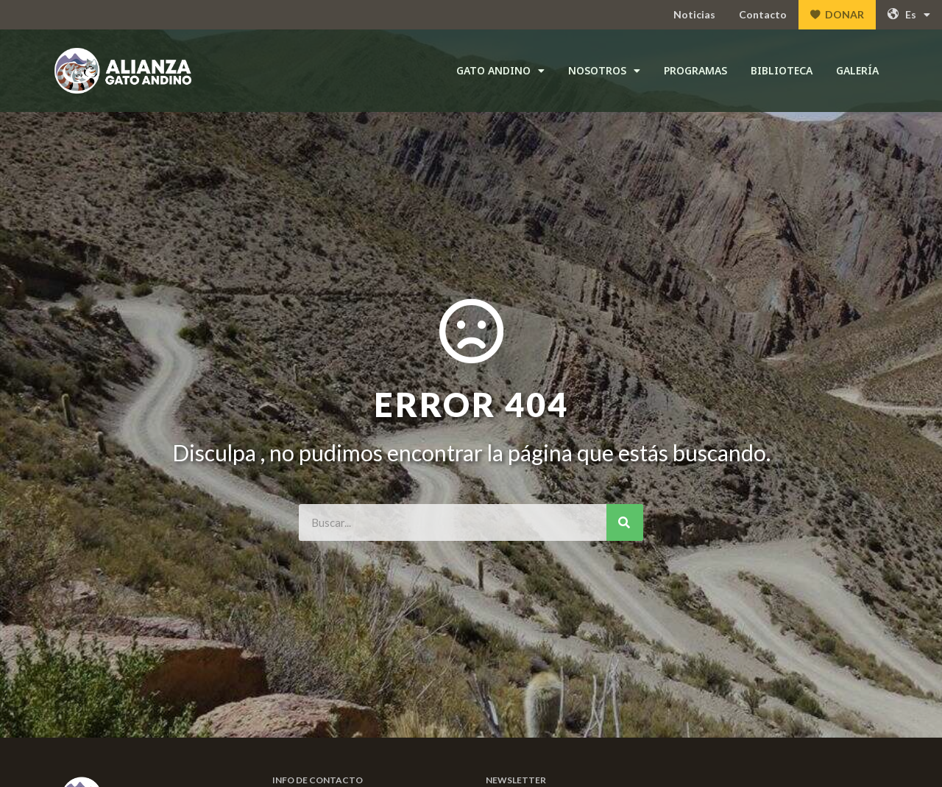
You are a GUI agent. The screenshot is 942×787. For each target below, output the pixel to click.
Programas (695, 70)
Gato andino (500, 70)
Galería (857, 70)
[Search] (624, 522)
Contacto (763, 14)
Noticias (694, 14)
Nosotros (604, 70)
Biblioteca (781, 70)
